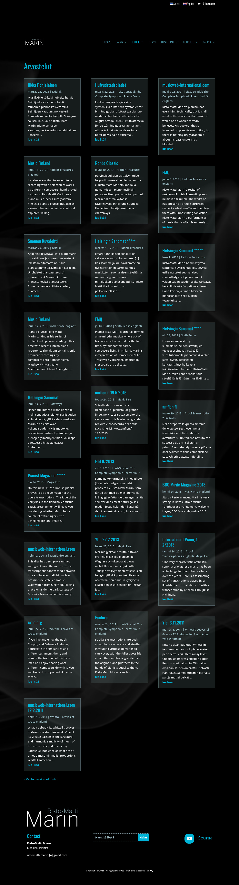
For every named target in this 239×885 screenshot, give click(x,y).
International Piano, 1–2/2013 (181, 542)
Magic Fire (53, 482)
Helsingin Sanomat (43, 397)
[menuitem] (175, 4)
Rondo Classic (106, 163)
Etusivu (107, 42)
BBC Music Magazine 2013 (183, 484)
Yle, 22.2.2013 (107, 539)
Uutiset (136, 42)
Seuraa (205, 838)
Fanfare (101, 617)
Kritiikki (57, 91)
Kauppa (207, 42)
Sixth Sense (188, 335)
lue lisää (33, 139)
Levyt (153, 42)
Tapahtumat (167, 42)
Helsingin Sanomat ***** (115, 241)
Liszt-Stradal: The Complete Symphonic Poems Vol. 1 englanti (118, 628)
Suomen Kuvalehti (43, 241)
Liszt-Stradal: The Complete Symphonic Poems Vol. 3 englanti (185, 96)
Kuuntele (188, 42)
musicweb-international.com (51, 549)
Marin (119, 42)
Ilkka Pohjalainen (42, 85)
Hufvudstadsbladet (110, 85)
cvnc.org (35, 622)
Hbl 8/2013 (104, 461)
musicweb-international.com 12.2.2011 (51, 707)
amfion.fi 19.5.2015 (110, 392)
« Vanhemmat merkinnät (40, 779)
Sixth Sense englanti (62, 326)
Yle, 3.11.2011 (173, 622)
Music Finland (39, 163)
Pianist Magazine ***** (46, 475)
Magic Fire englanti (62, 555)
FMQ (98, 319)
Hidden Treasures (128, 170)
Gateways (55, 404)
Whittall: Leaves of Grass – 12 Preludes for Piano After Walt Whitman (185, 634)
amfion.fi (169, 406)
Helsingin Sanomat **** (181, 328)
